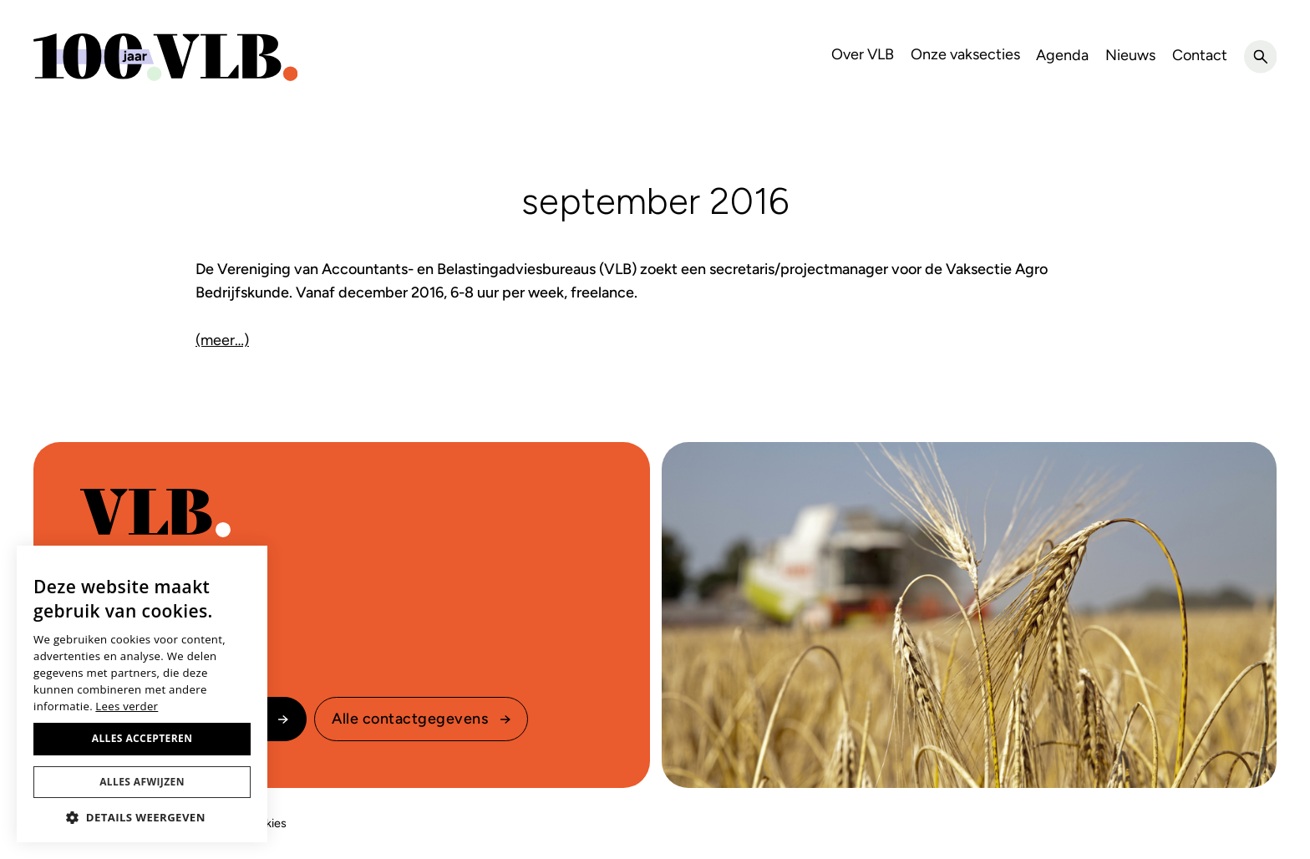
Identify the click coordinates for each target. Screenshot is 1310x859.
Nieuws (1130, 55)
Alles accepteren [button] (142, 738)
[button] (142, 817)
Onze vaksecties (965, 54)
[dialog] (142, 694)
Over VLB (862, 54)
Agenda (1062, 55)
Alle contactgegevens (410, 718)
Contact (1199, 55)
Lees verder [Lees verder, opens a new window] (126, 706)
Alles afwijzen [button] (142, 782)
